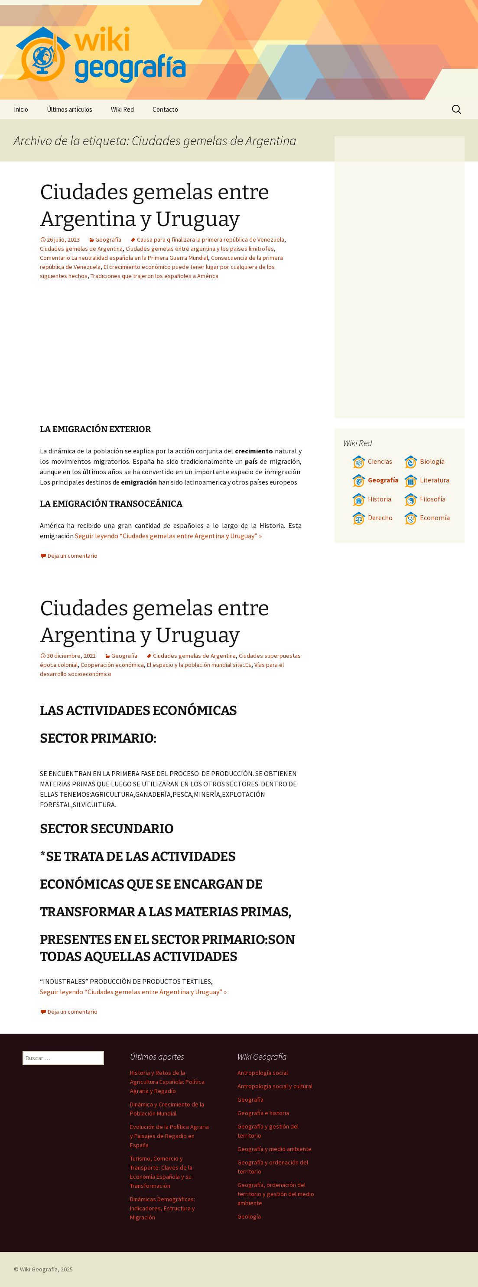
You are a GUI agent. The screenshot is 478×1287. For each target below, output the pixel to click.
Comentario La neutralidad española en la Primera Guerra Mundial (124, 258)
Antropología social (262, 1073)
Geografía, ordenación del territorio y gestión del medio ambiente (275, 1194)
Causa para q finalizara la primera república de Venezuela (210, 239)
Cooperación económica (112, 665)
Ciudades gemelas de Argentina (81, 248)
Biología (424, 461)
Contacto (165, 109)
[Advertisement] (224, 358)
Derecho (372, 518)
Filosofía (424, 499)
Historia (371, 499)
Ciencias (372, 461)
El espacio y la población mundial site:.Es (199, 665)
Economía (427, 518)
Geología (249, 1216)
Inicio (21, 109)
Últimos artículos (69, 109)
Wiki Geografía (39, 1269)
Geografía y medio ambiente (274, 1149)
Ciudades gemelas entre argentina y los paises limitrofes (200, 248)
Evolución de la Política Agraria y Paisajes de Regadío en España (169, 1136)
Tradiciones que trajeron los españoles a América (154, 276)
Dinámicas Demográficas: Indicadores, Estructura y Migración (162, 1208)
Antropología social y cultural (274, 1086)
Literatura (426, 480)
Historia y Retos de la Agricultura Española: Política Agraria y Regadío (167, 1082)
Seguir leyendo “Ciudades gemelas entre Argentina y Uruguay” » (168, 535)
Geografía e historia (263, 1113)
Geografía (108, 239)
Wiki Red (122, 109)
